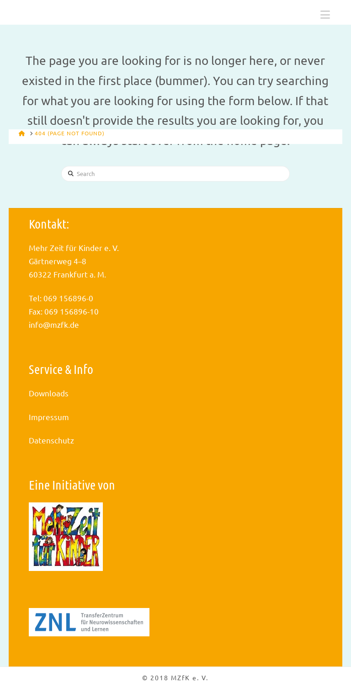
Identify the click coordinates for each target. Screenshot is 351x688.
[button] (325, 14)
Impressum (49, 416)
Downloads (49, 393)
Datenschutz (51, 440)
